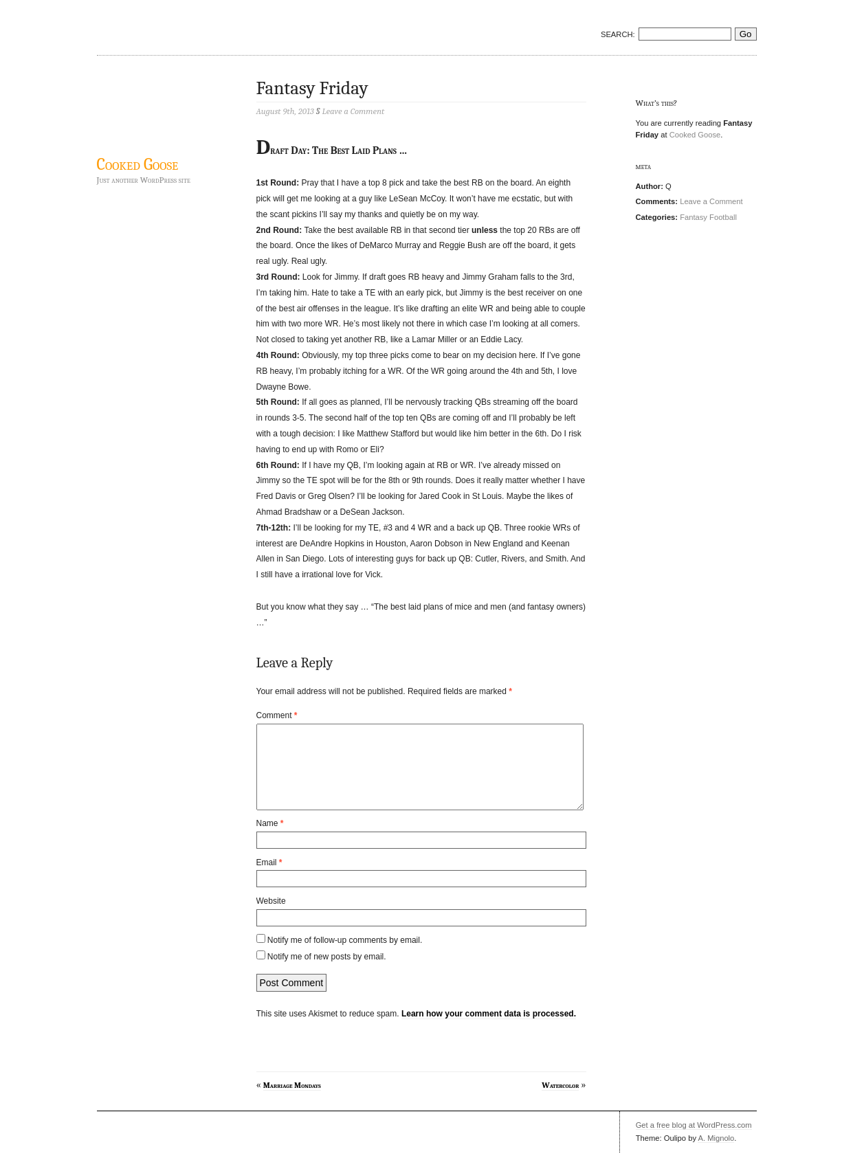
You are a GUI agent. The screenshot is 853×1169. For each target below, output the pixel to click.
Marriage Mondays (292, 1101)
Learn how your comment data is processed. (488, 1030)
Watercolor (560, 1101)
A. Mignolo (716, 1154)
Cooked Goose (138, 164)
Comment (277, 715)
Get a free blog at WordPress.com (694, 1141)
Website (271, 917)
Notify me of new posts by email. (326, 973)
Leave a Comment (711, 201)
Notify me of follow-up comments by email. (344, 956)
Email (269, 879)
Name (270, 840)
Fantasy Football (708, 217)
